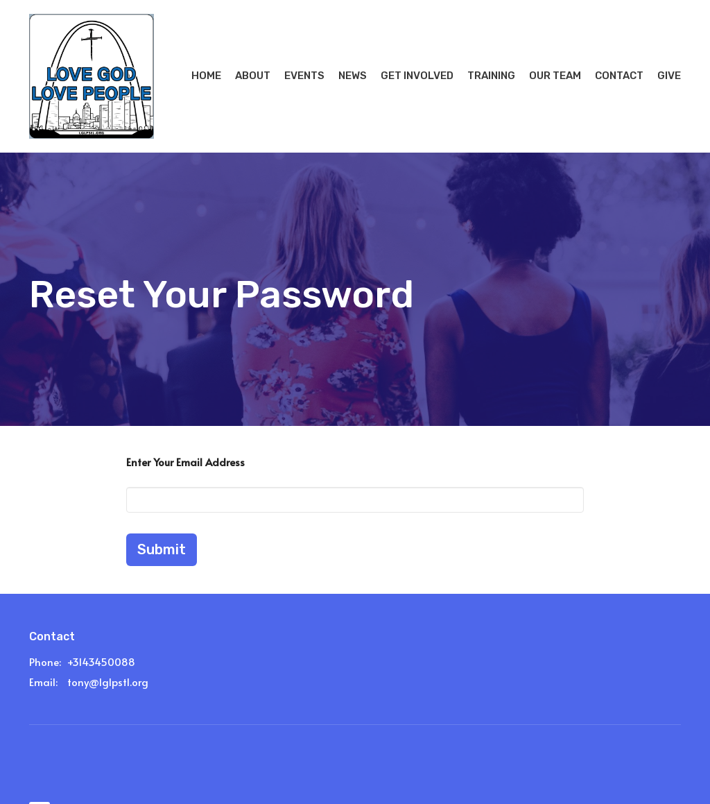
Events (304, 75)
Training (491, 75)
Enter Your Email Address (185, 461)
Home (206, 75)
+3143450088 (101, 661)
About (252, 75)
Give (669, 75)
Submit (161, 549)
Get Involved (417, 75)
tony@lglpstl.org (107, 681)
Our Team (555, 75)
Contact (619, 75)
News (352, 75)
